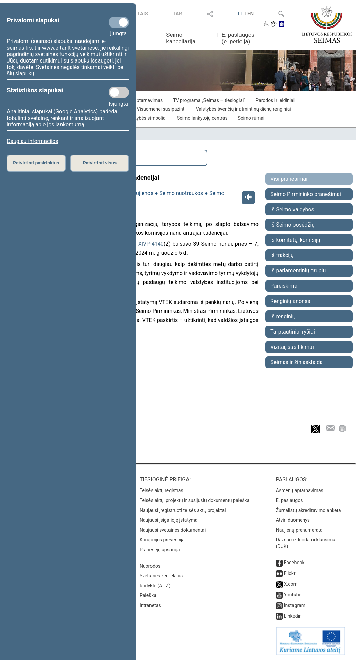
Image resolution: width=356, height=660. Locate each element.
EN (250, 14)
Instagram (294, 605)
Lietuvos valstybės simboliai (137, 118)
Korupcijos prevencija (162, 539)
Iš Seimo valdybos (292, 209)
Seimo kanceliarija (180, 38)
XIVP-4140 (151, 243)
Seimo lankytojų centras (202, 118)
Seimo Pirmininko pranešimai (305, 194)
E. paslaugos (289, 500)
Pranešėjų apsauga (160, 549)
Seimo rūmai (251, 118)
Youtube (292, 594)
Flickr (290, 573)
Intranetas (150, 605)
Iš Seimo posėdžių (292, 224)
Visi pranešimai (288, 179)
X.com (291, 584)
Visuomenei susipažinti (161, 109)
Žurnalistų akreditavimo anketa (308, 510)
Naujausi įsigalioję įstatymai (169, 520)
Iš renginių (283, 316)
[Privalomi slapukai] (119, 22)
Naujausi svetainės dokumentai (173, 530)
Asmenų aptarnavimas (299, 490)
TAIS (142, 14)
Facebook (294, 562)
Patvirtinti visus (100, 162)
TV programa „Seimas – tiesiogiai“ (209, 100)
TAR (177, 14)
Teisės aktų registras (161, 490)
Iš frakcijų (282, 255)
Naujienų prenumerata (299, 530)
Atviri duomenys (293, 520)
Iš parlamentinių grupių (298, 270)
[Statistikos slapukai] (119, 92)
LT (241, 14)
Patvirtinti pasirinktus (36, 162)
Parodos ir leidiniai (275, 100)
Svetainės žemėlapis (161, 575)
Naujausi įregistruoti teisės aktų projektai (183, 510)
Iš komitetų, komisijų (295, 240)
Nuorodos (150, 566)
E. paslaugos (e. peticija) (237, 38)
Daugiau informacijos (32, 141)
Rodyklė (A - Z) (155, 585)
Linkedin (293, 616)
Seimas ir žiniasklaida (296, 362)
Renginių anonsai (291, 301)
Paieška (148, 595)
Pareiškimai (284, 286)
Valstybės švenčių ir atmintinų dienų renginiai (243, 109)
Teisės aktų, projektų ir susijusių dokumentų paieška (194, 500)
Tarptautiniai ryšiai (292, 331)
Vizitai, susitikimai (292, 347)
